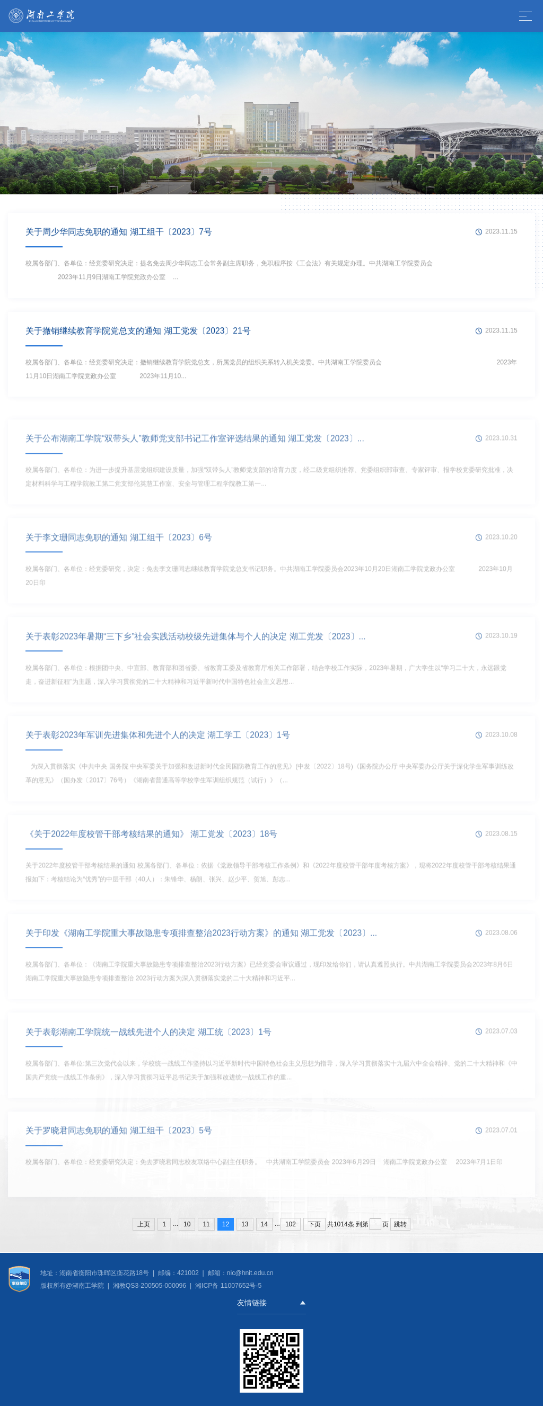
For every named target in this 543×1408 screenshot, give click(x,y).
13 (244, 1226)
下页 (314, 1226)
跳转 (400, 1226)
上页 (143, 1226)
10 (186, 1226)
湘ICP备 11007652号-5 (228, 1288)
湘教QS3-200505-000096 (150, 1288)
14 (264, 1226)
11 (206, 1226)
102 (290, 1226)
